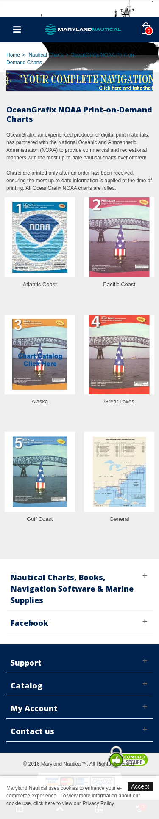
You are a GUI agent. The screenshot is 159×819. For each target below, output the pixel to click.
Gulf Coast (40, 519)
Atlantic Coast (40, 284)
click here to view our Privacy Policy (73, 803)
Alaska (39, 401)
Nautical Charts (45, 55)
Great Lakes (119, 401)
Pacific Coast (119, 284)
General (119, 519)
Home (13, 55)
